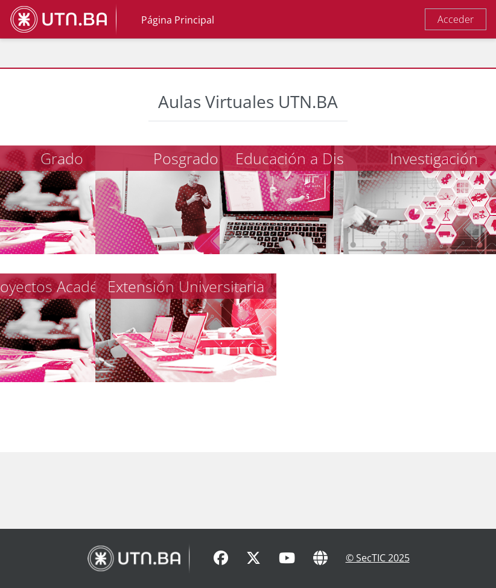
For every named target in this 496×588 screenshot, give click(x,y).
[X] (253, 559)
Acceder (455, 19)
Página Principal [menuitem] (177, 20)
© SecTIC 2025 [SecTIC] (378, 557)
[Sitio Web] (320, 559)
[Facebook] (221, 559)
